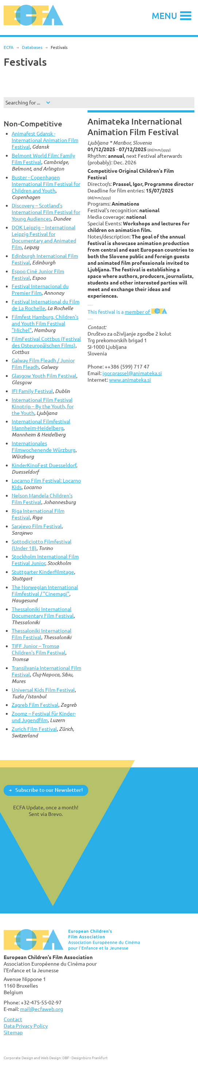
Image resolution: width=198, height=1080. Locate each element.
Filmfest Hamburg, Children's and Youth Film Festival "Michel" (45, 323)
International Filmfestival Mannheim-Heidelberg (41, 424)
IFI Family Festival (32, 391)
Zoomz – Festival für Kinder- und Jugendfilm (44, 716)
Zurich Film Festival (34, 729)
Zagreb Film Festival (35, 705)
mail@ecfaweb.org (41, 1009)
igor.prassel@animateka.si (132, 373)
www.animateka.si (130, 380)
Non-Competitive (33, 123)
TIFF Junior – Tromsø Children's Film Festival (38, 649)
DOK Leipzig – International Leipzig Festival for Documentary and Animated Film (44, 237)
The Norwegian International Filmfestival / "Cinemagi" (45, 590)
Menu (164, 15)
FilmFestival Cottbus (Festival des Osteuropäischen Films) (46, 342)
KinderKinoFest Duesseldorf (44, 465)
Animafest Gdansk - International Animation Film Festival (45, 140)
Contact (13, 1019)
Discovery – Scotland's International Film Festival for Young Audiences (46, 212)
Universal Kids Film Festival (43, 690)
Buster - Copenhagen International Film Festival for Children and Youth (46, 184)
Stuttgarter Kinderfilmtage (43, 572)
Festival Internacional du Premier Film (40, 289)
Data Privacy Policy (26, 1026)
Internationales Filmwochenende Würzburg (43, 446)
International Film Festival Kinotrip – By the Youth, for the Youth (43, 406)
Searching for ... (22, 102)
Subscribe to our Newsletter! (49, 790)
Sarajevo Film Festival (37, 526)
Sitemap (13, 1032)
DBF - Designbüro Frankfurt (85, 1058)
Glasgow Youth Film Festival (44, 376)
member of (146, 312)
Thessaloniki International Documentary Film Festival (43, 612)
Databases (32, 47)
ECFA (8, 47)
